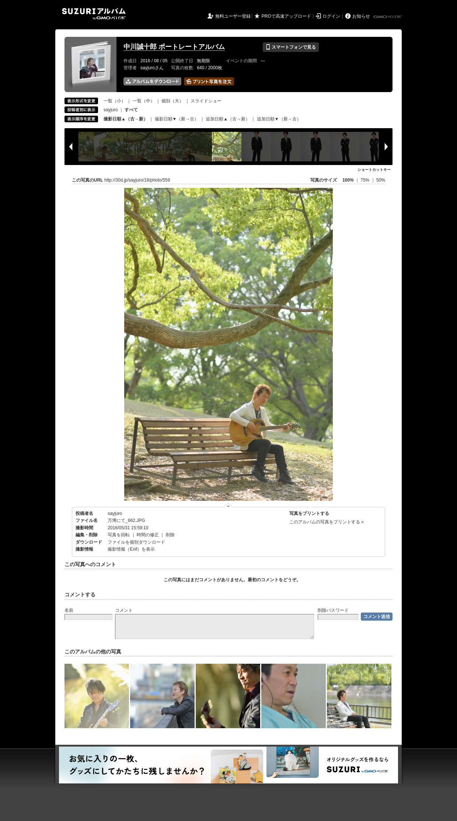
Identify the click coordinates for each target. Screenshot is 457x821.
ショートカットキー (374, 170)
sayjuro (111, 109)
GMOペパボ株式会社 (388, 17)
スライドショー (206, 100)
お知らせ (361, 16)
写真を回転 (119, 534)
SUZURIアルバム (93, 14)
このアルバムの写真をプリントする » (326, 521)
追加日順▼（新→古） (279, 119)
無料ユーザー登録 (233, 16)
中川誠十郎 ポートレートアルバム (174, 46)
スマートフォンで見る (290, 47)
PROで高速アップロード (286, 16)
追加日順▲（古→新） (228, 119)
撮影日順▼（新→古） (177, 119)
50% (380, 180)
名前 (68, 610)
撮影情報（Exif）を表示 (131, 549)
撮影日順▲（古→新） (126, 119)
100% (348, 180)
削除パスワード (333, 610)
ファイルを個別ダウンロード (136, 542)
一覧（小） (115, 100)
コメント (124, 610)
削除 (170, 534)
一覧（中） (144, 100)
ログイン (331, 16)
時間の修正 (148, 534)
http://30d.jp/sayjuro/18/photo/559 (137, 180)
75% (365, 180)
